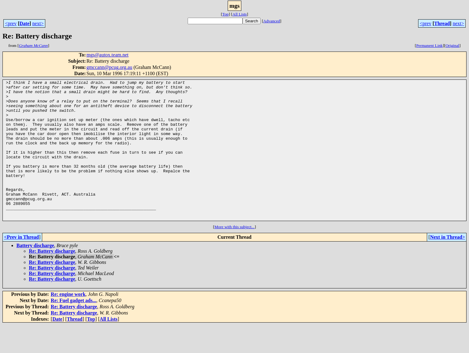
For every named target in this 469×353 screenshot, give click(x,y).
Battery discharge (35, 273)
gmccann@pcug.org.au (109, 67)
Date (24, 23)
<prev (10, 23)
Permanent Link (429, 45)
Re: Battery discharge (52, 279)
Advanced (271, 21)
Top (225, 14)
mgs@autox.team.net (108, 54)
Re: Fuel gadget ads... (73, 328)
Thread (442, 23)
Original (452, 45)
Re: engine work (68, 322)
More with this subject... (234, 254)
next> (38, 23)
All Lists (239, 14)
